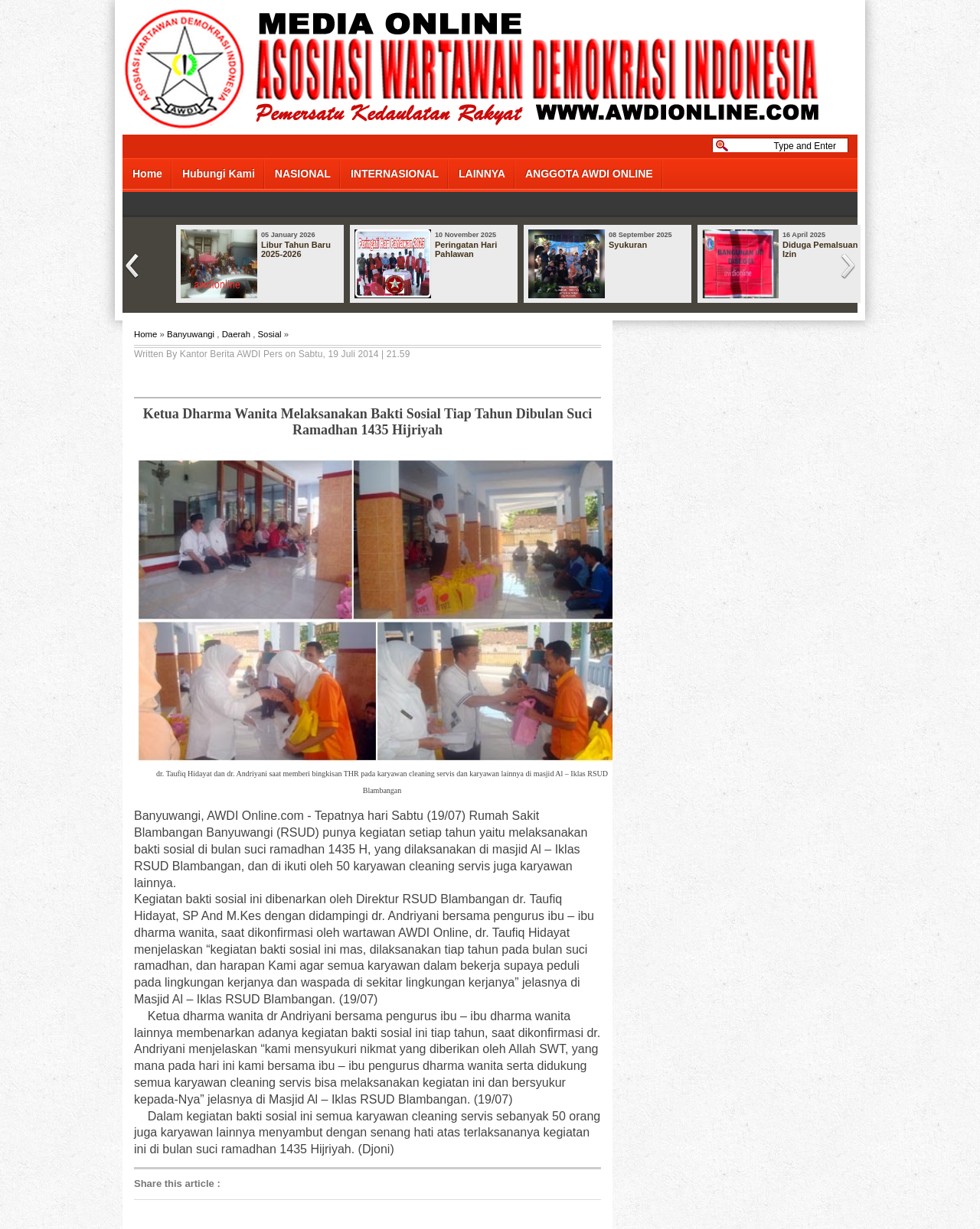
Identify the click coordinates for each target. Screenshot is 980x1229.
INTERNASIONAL (395, 173)
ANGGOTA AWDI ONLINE (589, 173)
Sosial (269, 334)
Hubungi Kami (218, 173)
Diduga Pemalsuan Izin (820, 249)
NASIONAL (303, 173)
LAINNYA (482, 173)
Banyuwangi (190, 334)
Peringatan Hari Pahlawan (466, 249)
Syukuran (628, 244)
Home (147, 173)
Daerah (236, 334)
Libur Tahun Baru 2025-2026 (296, 249)
